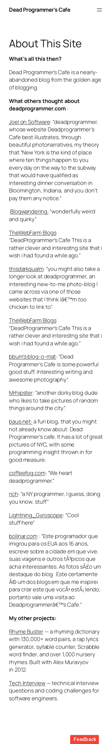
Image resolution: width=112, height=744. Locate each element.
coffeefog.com (27, 472)
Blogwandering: (29, 211)
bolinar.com (23, 536)
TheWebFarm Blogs (32, 232)
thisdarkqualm (26, 268)
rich (13, 493)
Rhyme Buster (26, 631)
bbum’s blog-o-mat (32, 356)
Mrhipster (21, 392)
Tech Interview (27, 683)
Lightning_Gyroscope (36, 515)
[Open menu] (99, 9)
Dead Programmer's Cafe (39, 9)
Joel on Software (29, 121)
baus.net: (20, 421)
